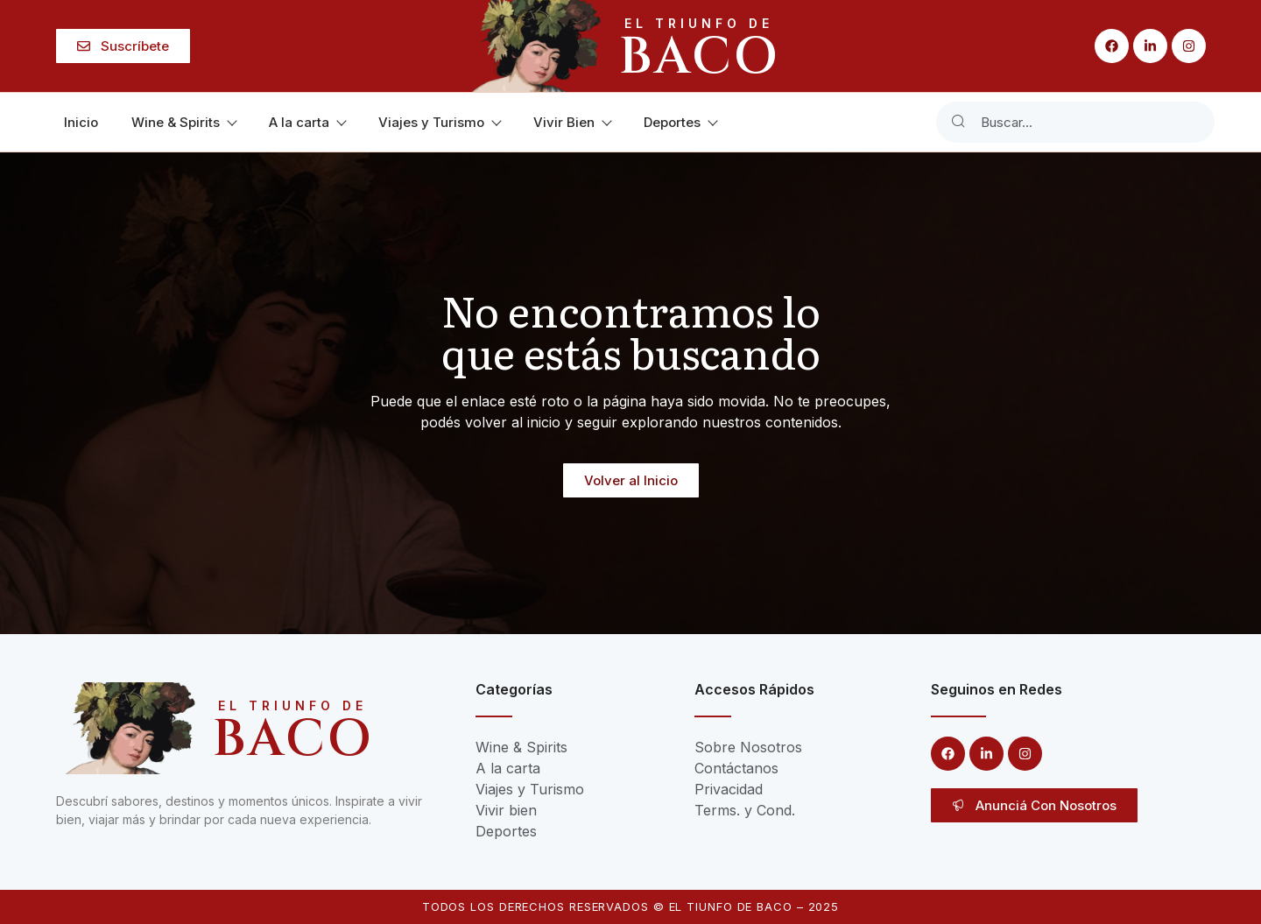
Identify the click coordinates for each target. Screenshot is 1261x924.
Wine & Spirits (183, 122)
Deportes (680, 122)
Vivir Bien (571, 122)
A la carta (307, 122)
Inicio (81, 122)
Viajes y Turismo (439, 122)
